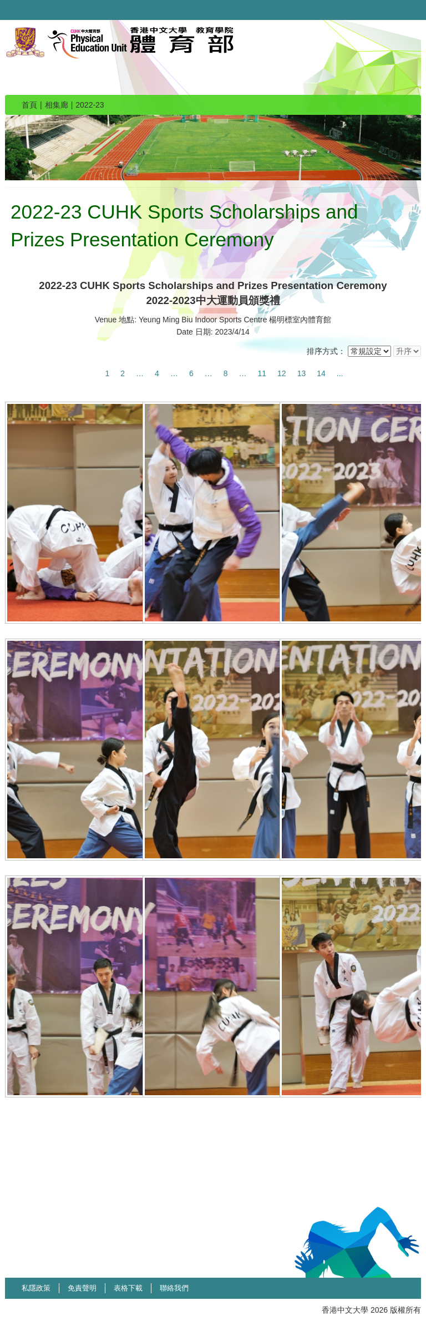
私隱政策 (36, 1288)
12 (281, 373)
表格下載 (128, 1288)
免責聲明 (82, 1288)
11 (262, 373)
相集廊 (56, 104)
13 (301, 373)
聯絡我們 (174, 1288)
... (340, 373)
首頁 (29, 104)
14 (321, 373)
